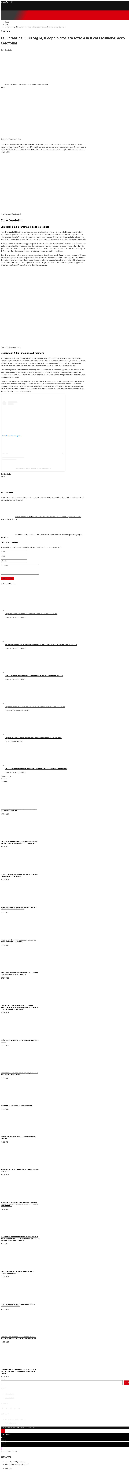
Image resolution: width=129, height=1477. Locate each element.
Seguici (3, 1437)
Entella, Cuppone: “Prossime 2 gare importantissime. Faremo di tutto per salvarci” (34, 676)
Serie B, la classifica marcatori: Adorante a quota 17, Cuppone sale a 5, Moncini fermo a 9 (36, 769)
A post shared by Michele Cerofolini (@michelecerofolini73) (33, 468)
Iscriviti (3, 1440)
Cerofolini (7, 474)
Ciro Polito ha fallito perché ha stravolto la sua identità (18, 1137)
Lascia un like (6, 1435)
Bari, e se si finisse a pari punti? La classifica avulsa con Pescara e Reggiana (31, 614)
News (8, 31)
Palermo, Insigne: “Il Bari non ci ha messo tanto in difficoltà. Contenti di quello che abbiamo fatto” (18, 1338)
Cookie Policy (9, 1398)
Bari (2, 474)
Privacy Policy (9, 1394)
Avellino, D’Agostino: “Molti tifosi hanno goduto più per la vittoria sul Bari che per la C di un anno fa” (41, 645)
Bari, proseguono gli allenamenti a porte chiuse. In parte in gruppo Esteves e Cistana (35, 707)
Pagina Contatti (10, 1423)
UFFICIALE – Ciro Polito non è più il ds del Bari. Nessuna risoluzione (20, 1170)
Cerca (3, 1379)
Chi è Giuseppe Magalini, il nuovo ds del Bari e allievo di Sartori (20, 1041)
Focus (3, 31)
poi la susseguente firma (26, 149)
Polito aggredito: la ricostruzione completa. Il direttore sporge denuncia (18, 1305)
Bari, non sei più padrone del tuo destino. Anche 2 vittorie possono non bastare (33, 738)
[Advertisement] (65, 65)
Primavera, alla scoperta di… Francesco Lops (16, 1106)
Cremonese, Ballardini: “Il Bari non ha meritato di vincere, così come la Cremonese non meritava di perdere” (18, 1371)
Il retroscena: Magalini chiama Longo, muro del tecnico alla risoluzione (17, 1272)
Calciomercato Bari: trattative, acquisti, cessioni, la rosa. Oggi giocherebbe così (19, 1074)
